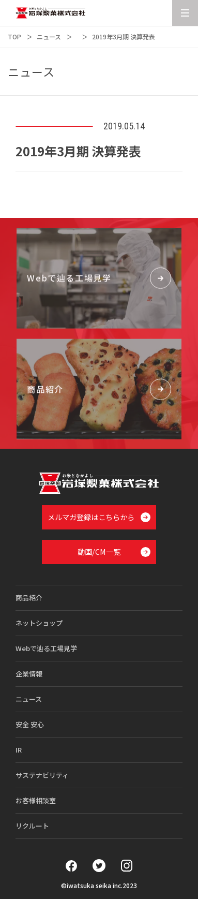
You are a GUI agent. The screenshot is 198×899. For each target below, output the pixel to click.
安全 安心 (30, 724)
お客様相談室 (36, 800)
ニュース (49, 36)
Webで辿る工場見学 (46, 648)
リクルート (32, 826)
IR (19, 750)
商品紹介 (29, 597)
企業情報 (29, 674)
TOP (14, 36)
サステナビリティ (42, 775)
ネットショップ (39, 623)
